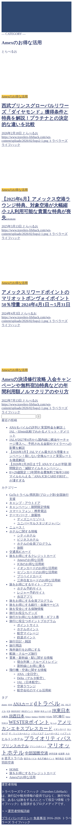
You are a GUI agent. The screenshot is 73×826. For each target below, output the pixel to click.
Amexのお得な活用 (30, 560)
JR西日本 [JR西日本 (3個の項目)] (16, 716)
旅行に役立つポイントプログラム (32, 621)
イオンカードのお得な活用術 (37, 568)
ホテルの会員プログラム (34, 543)
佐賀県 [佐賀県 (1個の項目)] (61, 754)
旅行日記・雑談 (20, 641)
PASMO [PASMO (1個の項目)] (42, 717)
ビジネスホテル (28, 539)
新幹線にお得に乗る (31, 666)
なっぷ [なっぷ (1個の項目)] (53, 723)
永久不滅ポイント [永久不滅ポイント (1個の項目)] (46, 759)
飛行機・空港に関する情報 (28, 670)
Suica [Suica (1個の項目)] (67, 717)
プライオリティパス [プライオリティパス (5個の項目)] (47, 738)
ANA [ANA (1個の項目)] (10, 705)
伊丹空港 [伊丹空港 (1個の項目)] (53, 754)
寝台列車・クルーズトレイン (37, 661)
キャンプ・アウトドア (24, 503)
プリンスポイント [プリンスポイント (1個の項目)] (38, 746)
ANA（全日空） (28, 674)
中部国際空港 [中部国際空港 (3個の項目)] (36, 753)
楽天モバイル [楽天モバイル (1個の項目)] (30, 759)
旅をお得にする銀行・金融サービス (34, 604)
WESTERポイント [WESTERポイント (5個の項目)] (29, 722)
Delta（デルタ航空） (31, 678)
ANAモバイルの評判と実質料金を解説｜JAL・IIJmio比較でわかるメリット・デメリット (39, 431)
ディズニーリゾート (31, 519)
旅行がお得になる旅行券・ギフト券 (34, 617)
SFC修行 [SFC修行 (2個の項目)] (59, 716)
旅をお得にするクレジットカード (32, 556)
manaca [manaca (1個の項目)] (34, 717)
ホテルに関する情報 (23, 531)
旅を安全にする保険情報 (26, 608)
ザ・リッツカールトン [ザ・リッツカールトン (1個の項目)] (19, 733)
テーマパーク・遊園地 (24, 515)
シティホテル (26, 535)
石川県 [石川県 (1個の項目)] (68, 759)
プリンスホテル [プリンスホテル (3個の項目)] (15, 746)
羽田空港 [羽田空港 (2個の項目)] (8, 762)
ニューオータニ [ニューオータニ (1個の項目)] (51, 733)
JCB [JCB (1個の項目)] (8, 711)
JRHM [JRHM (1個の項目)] (36, 711)
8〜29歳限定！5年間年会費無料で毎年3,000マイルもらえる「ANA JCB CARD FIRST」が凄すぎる (39, 476)
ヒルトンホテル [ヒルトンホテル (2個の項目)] (12, 739)
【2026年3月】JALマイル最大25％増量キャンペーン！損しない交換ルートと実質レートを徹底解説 (40, 456)
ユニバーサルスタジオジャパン (39, 523)
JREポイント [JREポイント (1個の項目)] (27, 711)
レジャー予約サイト (31, 592)
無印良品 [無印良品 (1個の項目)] (59, 759)
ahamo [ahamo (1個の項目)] (4, 705)
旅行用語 (15, 645)
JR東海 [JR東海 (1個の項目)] (5, 717)
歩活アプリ (25, 596)
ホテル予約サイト (29, 588)
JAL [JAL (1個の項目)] (62, 705)
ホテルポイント (28, 629)
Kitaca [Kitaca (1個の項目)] (28, 717)
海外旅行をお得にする (24, 649)
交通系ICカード (20, 551)
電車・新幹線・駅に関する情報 (31, 657)
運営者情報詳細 (19, 811)
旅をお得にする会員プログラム (31, 600)
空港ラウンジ (26, 686)
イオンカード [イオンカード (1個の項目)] (59, 729)
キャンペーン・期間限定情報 (29, 507)
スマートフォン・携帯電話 (28, 511)
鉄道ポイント (26, 637)
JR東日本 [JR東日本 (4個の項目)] (61, 710)
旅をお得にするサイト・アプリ (31, 584)
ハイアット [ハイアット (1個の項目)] (65, 733)
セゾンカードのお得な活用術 (37, 572)
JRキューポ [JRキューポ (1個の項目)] (45, 711)
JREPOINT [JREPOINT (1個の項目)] (15, 711)
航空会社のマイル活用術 (34, 690)
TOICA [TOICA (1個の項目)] (5, 723)
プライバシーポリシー (17, 818)
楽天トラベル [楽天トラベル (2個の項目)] (13, 758)
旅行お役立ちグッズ (23, 613)
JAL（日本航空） (29, 682)
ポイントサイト (28, 625)
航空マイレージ (28, 633)
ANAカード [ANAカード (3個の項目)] (23, 704)
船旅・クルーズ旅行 (23, 653)
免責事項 (39, 818)
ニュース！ (17, 527)
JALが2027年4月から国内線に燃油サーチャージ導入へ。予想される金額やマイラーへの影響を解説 (40, 443)
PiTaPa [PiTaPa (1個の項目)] (49, 717)
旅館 (20, 547)
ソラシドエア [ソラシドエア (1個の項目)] (37, 733)
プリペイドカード (29, 576)
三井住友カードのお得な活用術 (39, 580)
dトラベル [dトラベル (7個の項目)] (47, 703)
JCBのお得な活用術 (30, 564)
